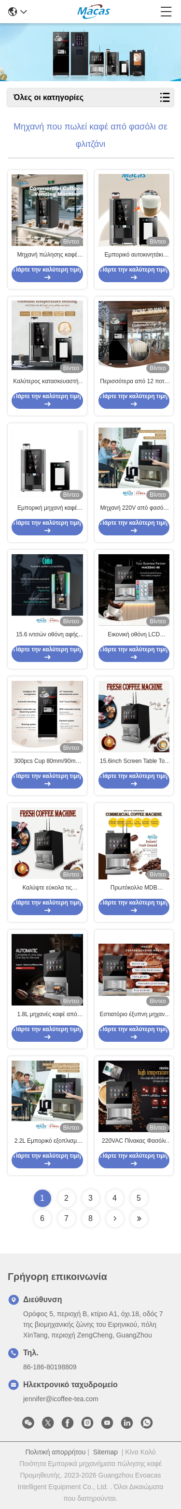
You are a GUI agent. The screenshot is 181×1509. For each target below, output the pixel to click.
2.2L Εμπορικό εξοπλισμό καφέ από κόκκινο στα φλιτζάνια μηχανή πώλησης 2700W (47, 1141)
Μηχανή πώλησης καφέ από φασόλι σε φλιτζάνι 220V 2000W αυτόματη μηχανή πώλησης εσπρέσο (47, 255)
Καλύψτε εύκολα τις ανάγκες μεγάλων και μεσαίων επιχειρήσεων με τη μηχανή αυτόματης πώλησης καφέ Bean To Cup (47, 888)
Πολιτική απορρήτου (55, 1452)
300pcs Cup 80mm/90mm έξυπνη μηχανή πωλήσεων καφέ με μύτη (47, 761)
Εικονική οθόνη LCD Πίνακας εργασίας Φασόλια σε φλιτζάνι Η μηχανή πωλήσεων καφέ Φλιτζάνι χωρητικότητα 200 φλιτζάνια (133, 635)
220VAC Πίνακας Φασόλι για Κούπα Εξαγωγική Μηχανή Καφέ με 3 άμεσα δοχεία (134, 1141)
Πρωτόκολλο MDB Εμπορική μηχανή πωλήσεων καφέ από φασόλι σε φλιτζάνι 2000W (133, 888)
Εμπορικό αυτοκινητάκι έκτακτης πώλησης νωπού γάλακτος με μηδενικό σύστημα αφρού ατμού (133, 255)
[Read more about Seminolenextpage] (115, 1218)
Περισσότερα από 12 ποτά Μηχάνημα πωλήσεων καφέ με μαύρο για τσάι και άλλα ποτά (133, 382)
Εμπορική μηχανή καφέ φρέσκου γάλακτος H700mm (47, 508)
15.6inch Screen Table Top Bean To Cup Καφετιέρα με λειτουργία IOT (133, 761)
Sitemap (105, 1452)
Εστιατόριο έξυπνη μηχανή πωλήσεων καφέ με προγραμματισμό (134, 1015)
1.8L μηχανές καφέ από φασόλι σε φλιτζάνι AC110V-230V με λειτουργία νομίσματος (47, 1015)
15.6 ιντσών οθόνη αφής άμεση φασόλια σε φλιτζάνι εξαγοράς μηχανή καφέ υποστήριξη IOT (47, 635)
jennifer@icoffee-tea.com (60, 1399)
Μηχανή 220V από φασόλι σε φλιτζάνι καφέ (133, 508)
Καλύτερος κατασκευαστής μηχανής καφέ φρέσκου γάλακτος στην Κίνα (47, 382)
